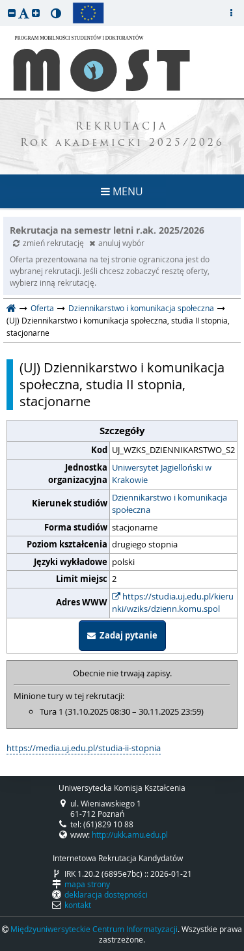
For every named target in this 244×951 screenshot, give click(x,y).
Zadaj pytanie (122, 635)
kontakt (77, 905)
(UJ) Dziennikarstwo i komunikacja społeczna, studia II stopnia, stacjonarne (122, 384)
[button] (12, 13)
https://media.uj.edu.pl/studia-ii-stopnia (84, 748)
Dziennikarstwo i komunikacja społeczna (141, 308)
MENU (122, 191)
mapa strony (87, 884)
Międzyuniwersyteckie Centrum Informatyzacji (94, 929)
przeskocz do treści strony (3, 3)
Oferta (42, 308)
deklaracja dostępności (106, 894)
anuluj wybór (116, 243)
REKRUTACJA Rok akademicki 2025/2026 (122, 135)
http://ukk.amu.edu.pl (130, 834)
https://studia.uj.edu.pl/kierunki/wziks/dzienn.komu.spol (173, 602)
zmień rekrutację (49, 243)
